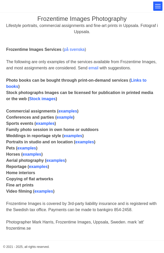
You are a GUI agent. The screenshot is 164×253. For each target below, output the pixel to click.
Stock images (42, 99)
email (93, 68)
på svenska (74, 49)
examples (68, 111)
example (65, 117)
